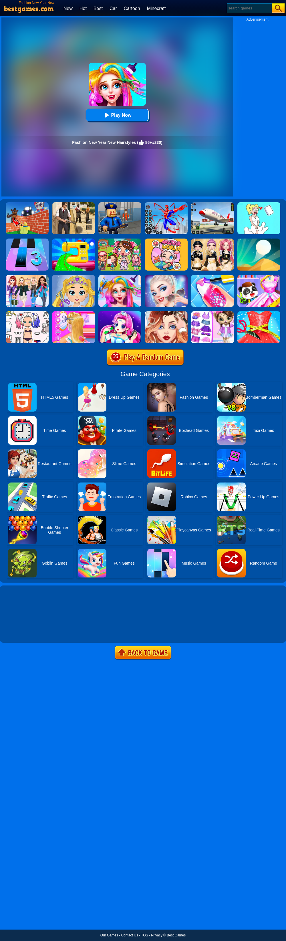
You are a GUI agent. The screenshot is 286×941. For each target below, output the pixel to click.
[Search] (249, 8)
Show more (19, 632)
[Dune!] (258, 241)
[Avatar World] (166, 241)
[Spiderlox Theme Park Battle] (166, 204)
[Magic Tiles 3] (27, 241)
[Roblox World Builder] (27, 204)
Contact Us (129, 935)
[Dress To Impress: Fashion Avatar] (212, 241)
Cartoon (132, 8)
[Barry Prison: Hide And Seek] (119, 204)
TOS (144, 935)
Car (113, 8)
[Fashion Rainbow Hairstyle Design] (119, 277)
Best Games (176, 935)
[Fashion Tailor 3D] (258, 313)
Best (98, 8)
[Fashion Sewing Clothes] (73, 241)
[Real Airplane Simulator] (212, 204)
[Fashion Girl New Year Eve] (27, 277)
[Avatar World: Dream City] (119, 241)
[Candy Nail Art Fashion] (212, 277)
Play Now (117, 115)
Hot (83, 8)
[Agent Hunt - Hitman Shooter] (73, 204)
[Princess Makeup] (119, 313)
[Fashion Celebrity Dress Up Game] (166, 277)
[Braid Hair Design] (73, 313)
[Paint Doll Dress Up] (27, 313)
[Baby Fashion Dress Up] (258, 277)
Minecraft (156, 8)
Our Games (109, 935)
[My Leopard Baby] (212, 313)
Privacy (156, 935)
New (68, 8)
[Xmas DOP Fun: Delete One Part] (258, 204)
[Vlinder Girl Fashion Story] (166, 313)
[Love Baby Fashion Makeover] (73, 277)
